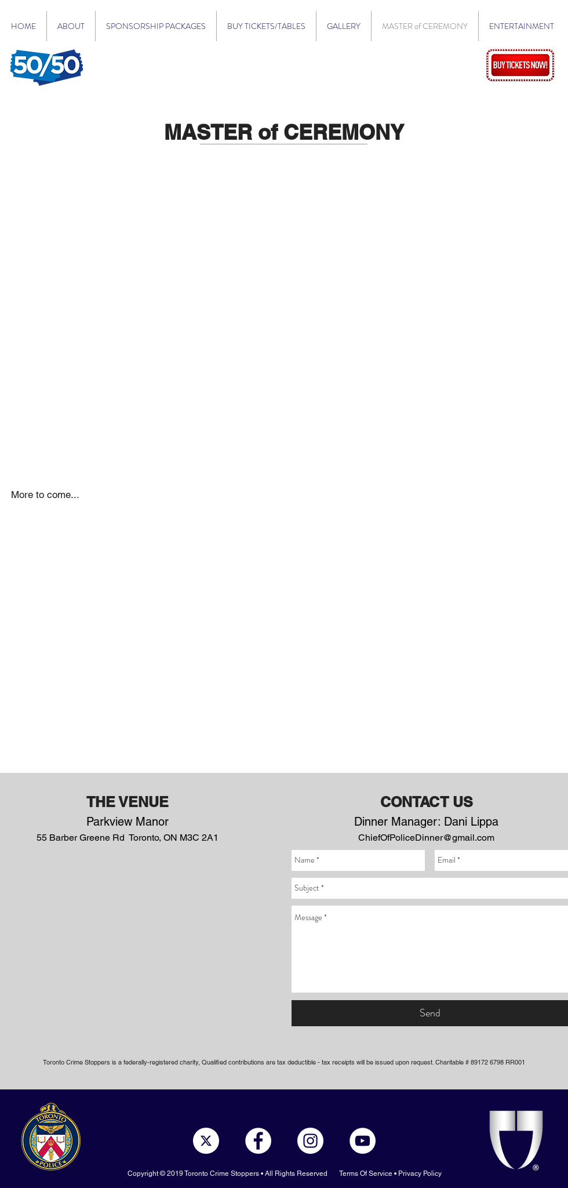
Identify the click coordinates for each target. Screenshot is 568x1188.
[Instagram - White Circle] (310, 1141)
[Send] (430, 1013)
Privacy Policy (420, 1173)
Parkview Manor (127, 822)
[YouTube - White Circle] (362, 1141)
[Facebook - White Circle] (258, 1141)
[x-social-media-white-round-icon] (206, 1141)
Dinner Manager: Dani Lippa (426, 822)
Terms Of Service (365, 1173)
